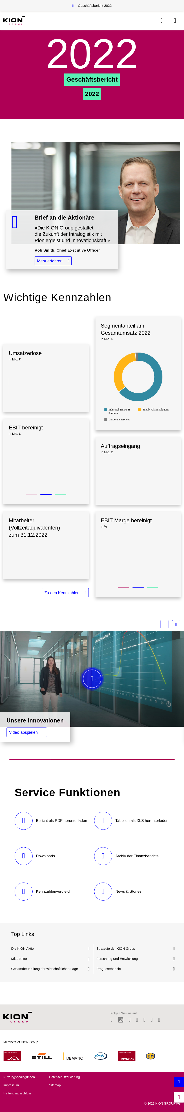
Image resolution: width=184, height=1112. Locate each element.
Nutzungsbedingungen (19, 1077)
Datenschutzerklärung (64, 1077)
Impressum (11, 1085)
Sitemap (55, 1085)
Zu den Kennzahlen (61, 593)
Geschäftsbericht (95, 5)
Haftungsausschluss (17, 1093)
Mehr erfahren (49, 261)
